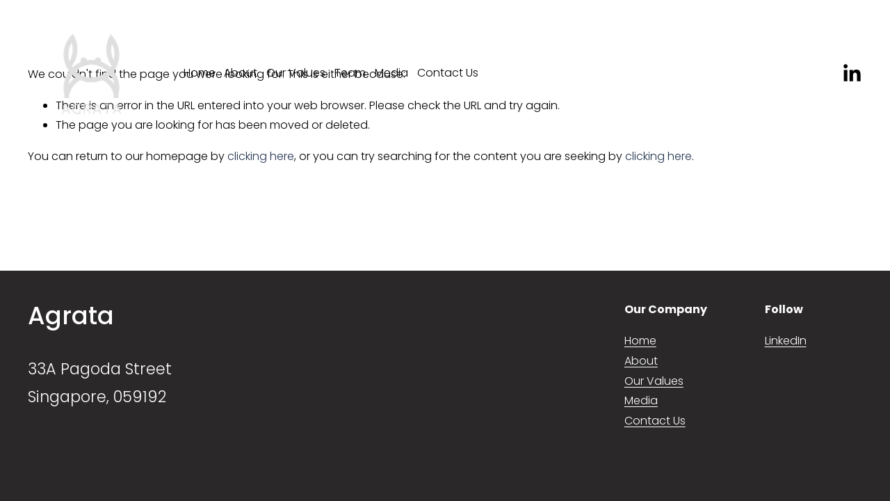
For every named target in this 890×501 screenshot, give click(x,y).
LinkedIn (786, 341)
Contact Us (447, 73)
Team (350, 73)
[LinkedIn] (851, 73)
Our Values (295, 73)
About (240, 73)
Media (391, 73)
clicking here (260, 156)
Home (200, 73)
